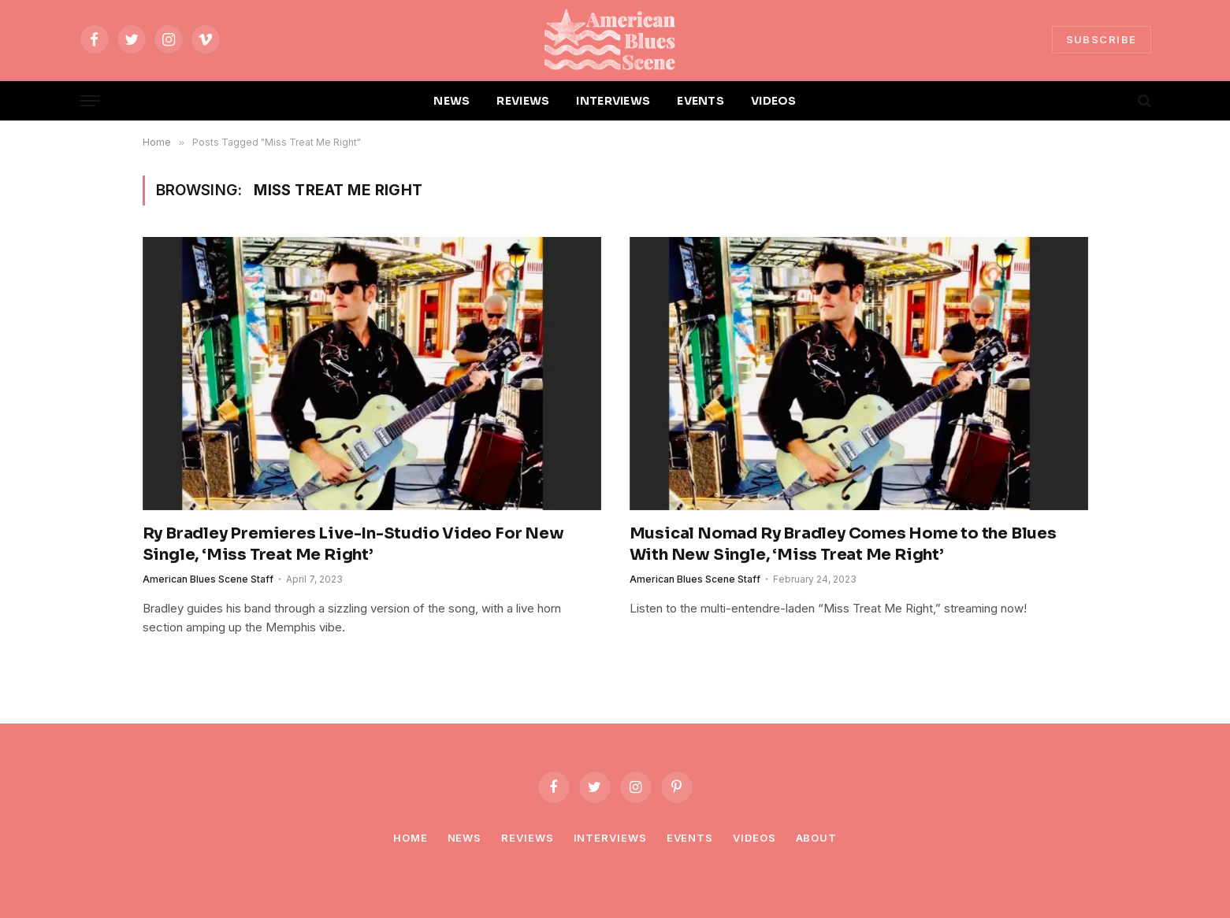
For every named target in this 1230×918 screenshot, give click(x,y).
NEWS (451, 101)
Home (410, 837)
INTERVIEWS (613, 101)
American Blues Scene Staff (208, 579)
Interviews (610, 837)
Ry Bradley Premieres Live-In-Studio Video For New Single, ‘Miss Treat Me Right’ (353, 544)
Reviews (527, 837)
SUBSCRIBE (1101, 39)
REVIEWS (522, 101)
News (465, 837)
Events (690, 837)
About (817, 837)
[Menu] (90, 101)
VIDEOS (774, 101)
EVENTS (700, 101)
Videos (754, 837)
